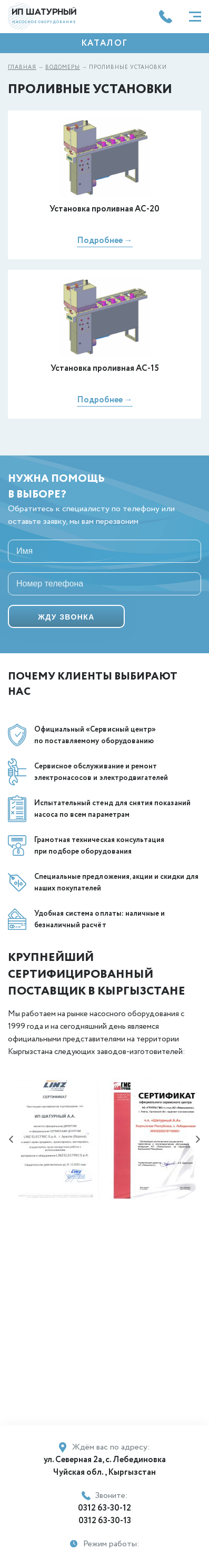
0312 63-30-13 (104, 1521)
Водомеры (62, 68)
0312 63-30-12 (104, 1508)
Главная (22, 68)
